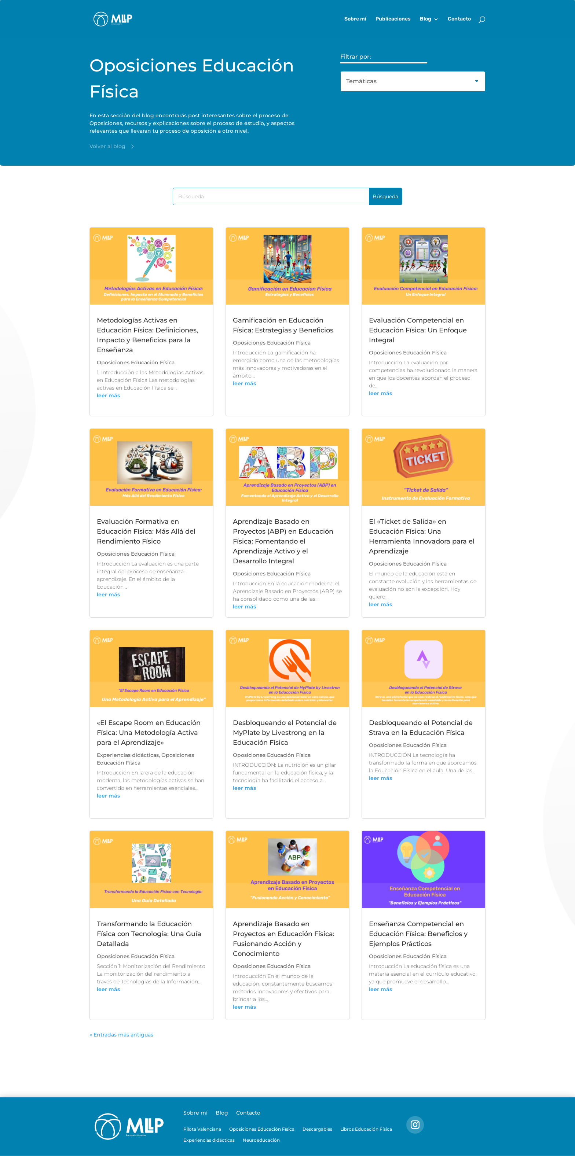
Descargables (317, 1129)
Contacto (459, 19)
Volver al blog (107, 146)
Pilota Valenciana (202, 1129)
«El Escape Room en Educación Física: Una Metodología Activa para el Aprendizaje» (149, 733)
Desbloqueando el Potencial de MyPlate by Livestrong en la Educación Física (285, 733)
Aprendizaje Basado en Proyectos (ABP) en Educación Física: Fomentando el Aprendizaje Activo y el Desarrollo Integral (283, 541)
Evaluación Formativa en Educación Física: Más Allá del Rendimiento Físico (146, 531)
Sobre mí (355, 19)
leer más (108, 395)
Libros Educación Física (366, 1129)
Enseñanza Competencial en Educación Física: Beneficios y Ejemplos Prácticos (418, 934)
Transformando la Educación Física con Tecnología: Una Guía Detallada (149, 934)
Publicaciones (393, 19)
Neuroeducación (261, 1140)
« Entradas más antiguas (121, 1034)
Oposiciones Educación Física (136, 362)
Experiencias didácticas (128, 755)
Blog (425, 19)
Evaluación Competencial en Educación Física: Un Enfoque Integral (418, 330)
